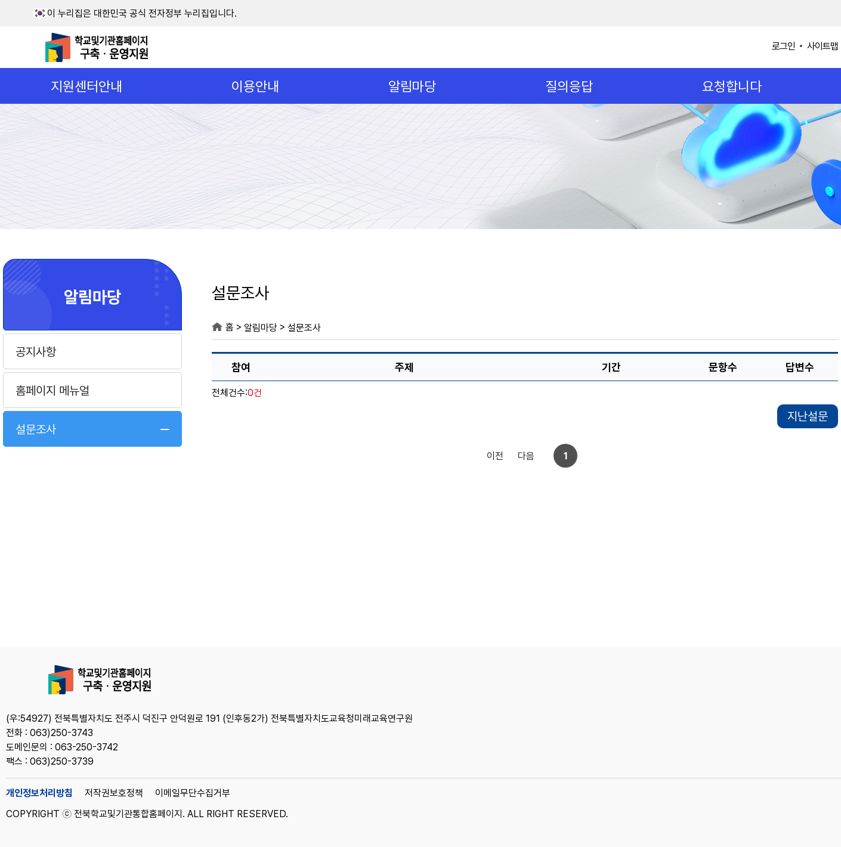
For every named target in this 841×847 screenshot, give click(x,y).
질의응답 (569, 86)
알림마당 (412, 86)
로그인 (783, 46)
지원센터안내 (86, 86)
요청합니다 (732, 86)
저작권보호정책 (114, 793)
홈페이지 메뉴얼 (52, 391)
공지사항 (36, 352)
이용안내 (255, 86)
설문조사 (36, 429)
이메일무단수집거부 (192, 793)
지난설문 (807, 416)
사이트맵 (822, 46)
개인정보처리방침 (39, 793)
